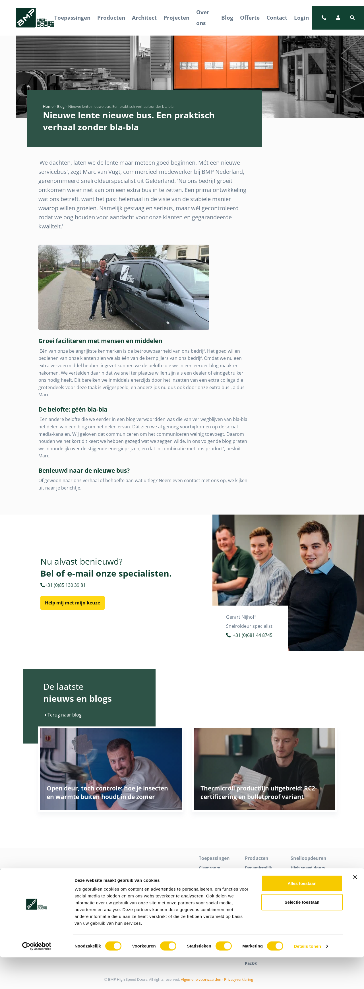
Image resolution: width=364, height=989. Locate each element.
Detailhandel (211, 875)
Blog (227, 17)
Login (301, 17)
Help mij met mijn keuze (72, 603)
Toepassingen (72, 17)
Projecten (176, 17)
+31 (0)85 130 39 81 (63, 585)
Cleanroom (209, 867)
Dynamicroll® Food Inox (258, 895)
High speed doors (308, 867)
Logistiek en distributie (211, 895)
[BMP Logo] (35, 17)
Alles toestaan (302, 914)
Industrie (208, 883)
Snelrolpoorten (305, 883)
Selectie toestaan (302, 933)
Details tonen (307, 977)
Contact (276, 17)
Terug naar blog (63, 715)
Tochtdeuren (303, 891)
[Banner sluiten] (355, 909)
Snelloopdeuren (306, 875)
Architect (144, 17)
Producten (111, 17)
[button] (352, 18)
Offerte (250, 17)
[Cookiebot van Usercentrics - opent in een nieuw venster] (37, 978)
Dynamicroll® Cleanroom (258, 879)
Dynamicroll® (258, 867)
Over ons (202, 17)
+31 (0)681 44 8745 (249, 636)
